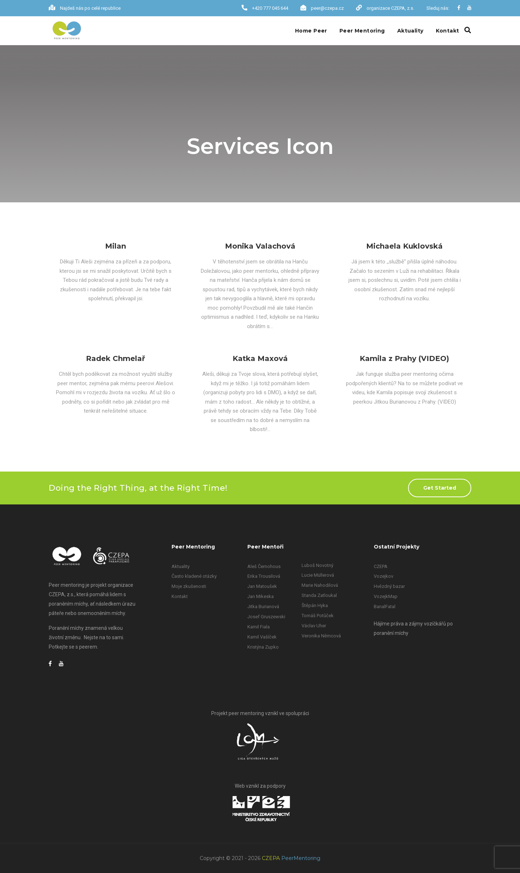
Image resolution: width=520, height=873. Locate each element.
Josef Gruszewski (266, 616)
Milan (115, 246)
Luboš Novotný (317, 565)
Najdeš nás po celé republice (90, 8)
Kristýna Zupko (263, 647)
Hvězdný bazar (389, 586)
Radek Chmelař (115, 358)
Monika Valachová (260, 246)
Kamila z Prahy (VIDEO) (404, 358)
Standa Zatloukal (319, 595)
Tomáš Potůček (318, 615)
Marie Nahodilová (320, 585)
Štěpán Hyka (315, 605)
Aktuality (410, 30)
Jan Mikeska (260, 596)
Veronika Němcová (321, 635)
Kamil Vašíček (262, 637)
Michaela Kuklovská (404, 246)
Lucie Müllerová (318, 575)
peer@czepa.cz (327, 8)
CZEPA (380, 566)
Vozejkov (383, 576)
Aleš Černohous (264, 566)
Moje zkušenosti (189, 586)
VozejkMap (386, 596)
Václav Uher (314, 625)
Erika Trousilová (263, 576)
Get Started (439, 488)
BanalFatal (384, 606)
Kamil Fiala (258, 626)
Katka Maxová (260, 358)
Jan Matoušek (262, 586)
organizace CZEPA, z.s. (390, 8)
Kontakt (447, 30)
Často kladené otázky (194, 576)
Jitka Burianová (263, 606)
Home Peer (311, 30)
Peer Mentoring (362, 30)
